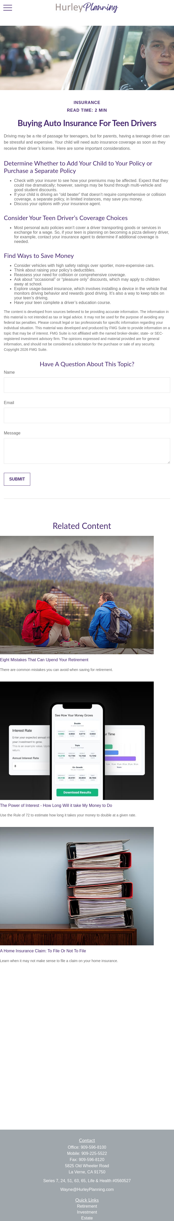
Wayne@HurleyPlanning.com (87, 1189)
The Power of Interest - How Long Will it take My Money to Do (56, 805)
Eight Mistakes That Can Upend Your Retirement (44, 660)
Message (12, 433)
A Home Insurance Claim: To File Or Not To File (43, 951)
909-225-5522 (94, 1153)
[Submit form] (17, 479)
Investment (87, 1212)
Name (9, 372)
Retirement (87, 1206)
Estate (87, 1218)
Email (9, 402)
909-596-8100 (93, 1147)
